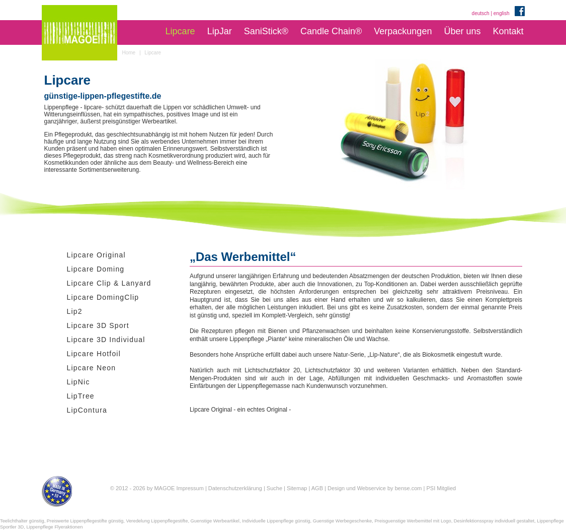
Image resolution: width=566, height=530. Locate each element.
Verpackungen (403, 31)
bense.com (408, 488)
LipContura (87, 410)
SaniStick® (266, 31)
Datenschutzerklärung (235, 488)
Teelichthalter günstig (22, 520)
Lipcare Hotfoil (94, 354)
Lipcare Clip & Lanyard (109, 283)
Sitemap (297, 488)
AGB (317, 488)
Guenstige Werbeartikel (215, 520)
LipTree (81, 396)
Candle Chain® (331, 31)
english (502, 13)
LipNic (78, 382)
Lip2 (75, 311)
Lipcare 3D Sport (98, 325)
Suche (274, 488)
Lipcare (180, 31)
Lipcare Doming (96, 269)
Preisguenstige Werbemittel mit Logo (412, 520)
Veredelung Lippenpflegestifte (157, 520)
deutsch (481, 13)
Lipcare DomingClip (103, 297)
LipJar (219, 31)
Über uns (462, 31)
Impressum (189, 488)
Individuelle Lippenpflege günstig (276, 520)
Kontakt (508, 31)
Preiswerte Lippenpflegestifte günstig (85, 520)
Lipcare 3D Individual (106, 340)
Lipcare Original (96, 255)
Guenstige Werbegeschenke (342, 520)
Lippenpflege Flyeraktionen (54, 526)
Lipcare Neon (91, 368)
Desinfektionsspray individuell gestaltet (494, 520)
